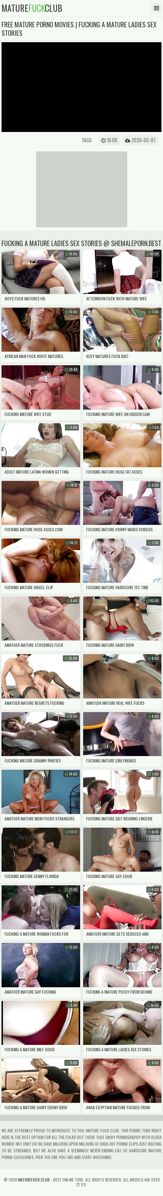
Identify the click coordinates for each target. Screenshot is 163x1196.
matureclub (32, 8)
